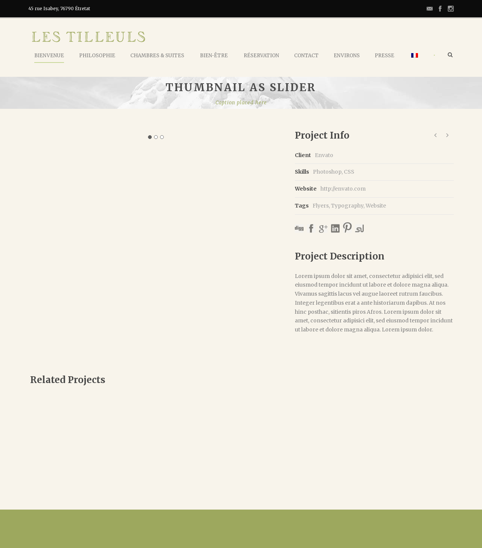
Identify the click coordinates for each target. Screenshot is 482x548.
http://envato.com (343, 188)
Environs (347, 55)
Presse (384, 55)
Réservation (261, 55)
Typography (347, 205)
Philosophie (97, 55)
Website (376, 205)
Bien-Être (214, 55)
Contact (306, 55)
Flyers (321, 205)
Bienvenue (49, 55)
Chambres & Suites (157, 55)
